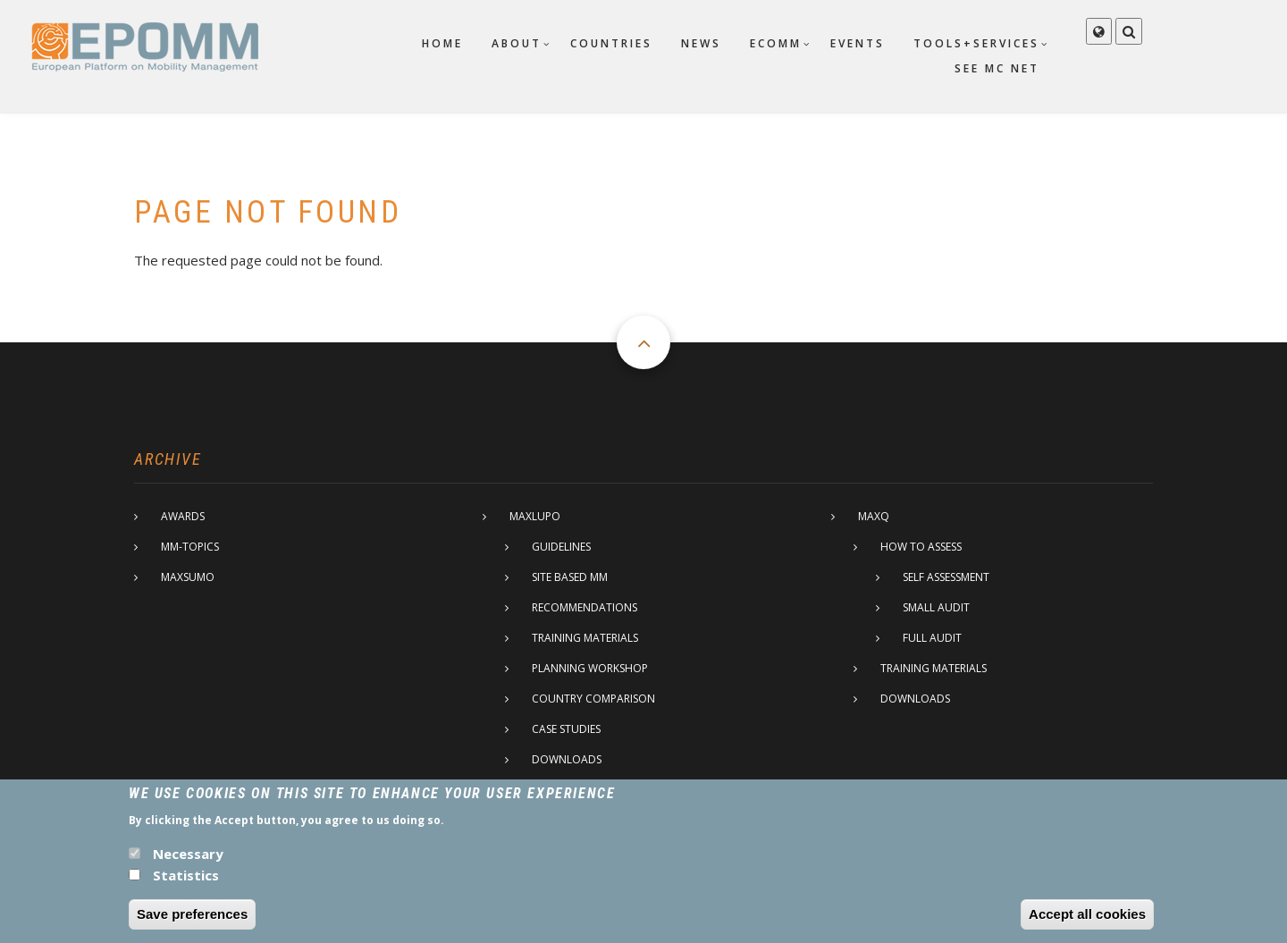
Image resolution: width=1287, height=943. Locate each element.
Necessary (188, 864)
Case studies (566, 729)
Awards (183, 516)
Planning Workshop (590, 668)
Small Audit (936, 607)
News (701, 43)
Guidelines (561, 546)
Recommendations (584, 607)
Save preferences (192, 924)
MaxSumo (187, 577)
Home (442, 43)
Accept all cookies (1087, 924)
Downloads (566, 759)
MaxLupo (534, 516)
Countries (611, 43)
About (517, 43)
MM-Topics (190, 546)
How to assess (921, 546)
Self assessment (946, 577)
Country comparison (593, 698)
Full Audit (932, 637)
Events (857, 43)
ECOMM (776, 43)
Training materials (585, 637)
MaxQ (873, 516)
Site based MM (570, 577)
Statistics (186, 886)
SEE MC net (997, 68)
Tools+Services (976, 43)
